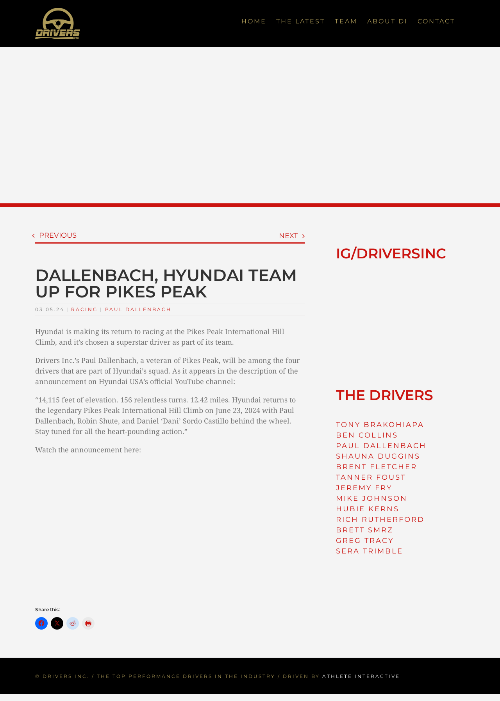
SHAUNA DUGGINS (378, 456)
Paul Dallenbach (138, 309)
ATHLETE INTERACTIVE (361, 676)
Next (288, 235)
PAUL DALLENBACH (381, 445)
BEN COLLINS (367, 435)
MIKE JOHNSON (371, 498)
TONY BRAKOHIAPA (380, 424)
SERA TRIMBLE (369, 551)
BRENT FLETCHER (376, 467)
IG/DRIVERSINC (391, 253)
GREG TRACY (365, 540)
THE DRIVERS (384, 395)
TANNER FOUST (371, 477)
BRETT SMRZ (364, 530)
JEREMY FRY (364, 488)
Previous (58, 235)
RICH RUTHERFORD (380, 519)
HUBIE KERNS (367, 509)
